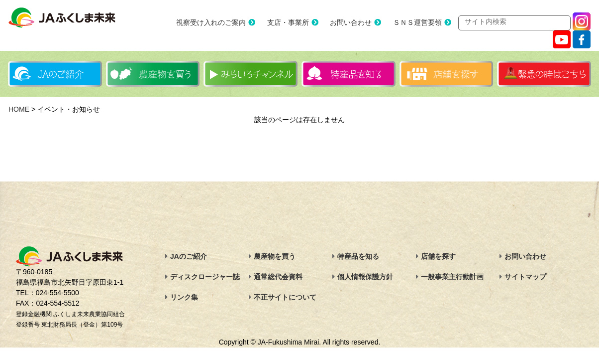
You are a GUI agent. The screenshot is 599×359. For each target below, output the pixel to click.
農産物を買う (275, 257)
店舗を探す (438, 257)
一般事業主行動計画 (452, 277)
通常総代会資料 (278, 277)
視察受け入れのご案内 (200, 23)
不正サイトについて (285, 298)
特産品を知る (358, 257)
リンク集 (184, 298)
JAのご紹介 (188, 257)
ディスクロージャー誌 (205, 277)
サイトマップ (525, 277)
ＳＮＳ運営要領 (406, 23)
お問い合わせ (340, 23)
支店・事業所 (277, 23)
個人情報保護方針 (365, 277)
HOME (18, 110)
